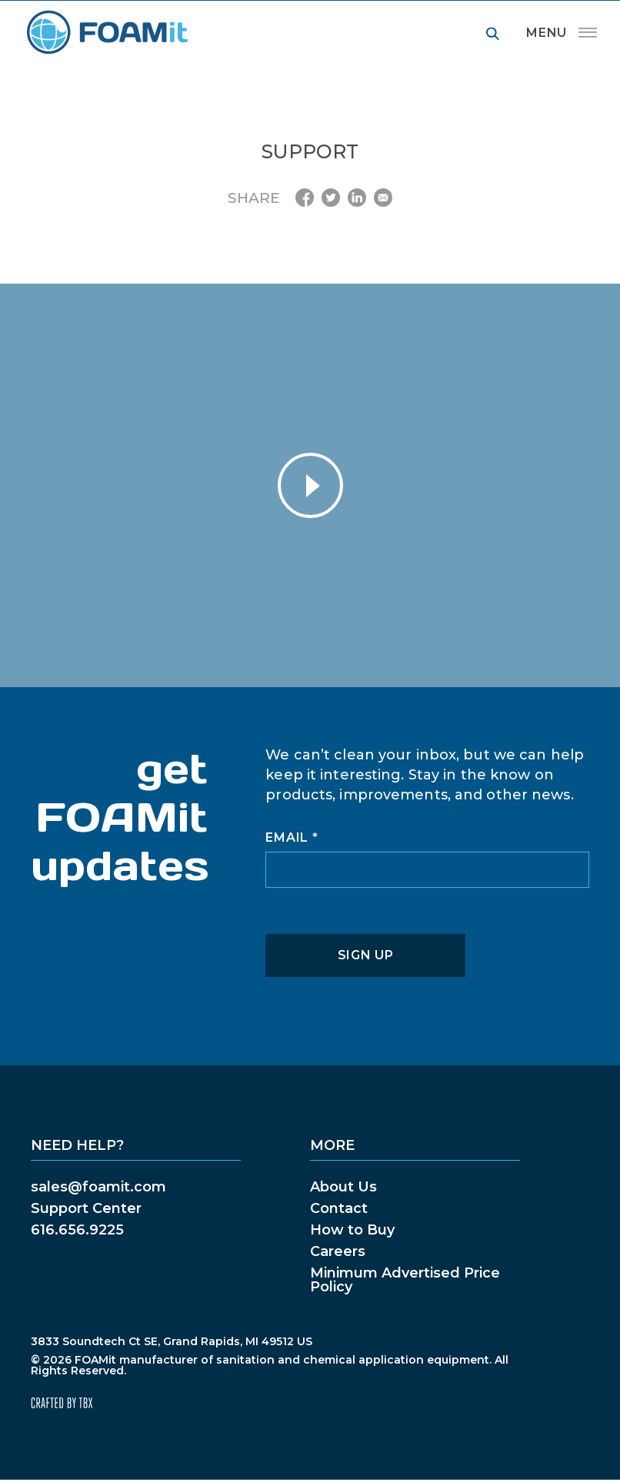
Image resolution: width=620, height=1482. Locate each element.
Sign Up (366, 955)
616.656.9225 (77, 1229)
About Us (343, 1186)
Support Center (86, 1208)
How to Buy (352, 1229)
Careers (337, 1251)
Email (291, 838)
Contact (339, 1208)
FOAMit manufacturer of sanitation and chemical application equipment (106, 32)
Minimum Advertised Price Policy (405, 1279)
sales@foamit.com (98, 1186)
